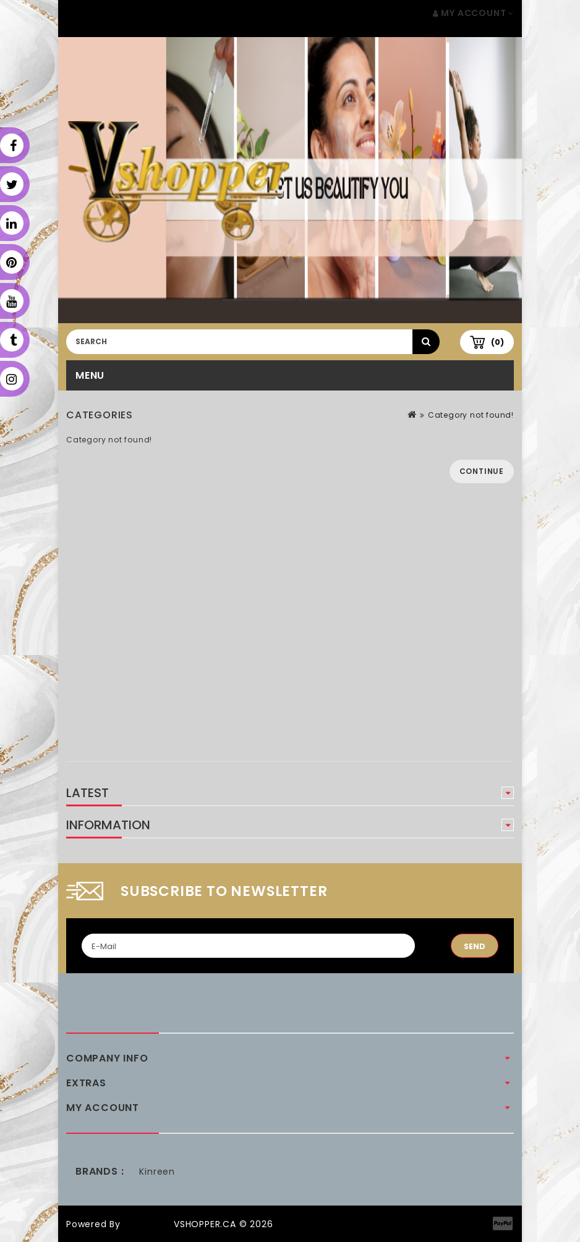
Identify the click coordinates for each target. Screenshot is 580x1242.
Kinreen (157, 1171)
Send (474, 946)
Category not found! (471, 415)
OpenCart (147, 1224)
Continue (481, 471)
